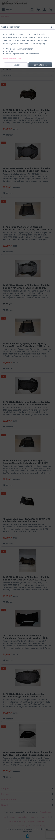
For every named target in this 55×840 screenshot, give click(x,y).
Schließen (16, 65)
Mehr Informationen (12, 58)
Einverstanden (40, 65)
